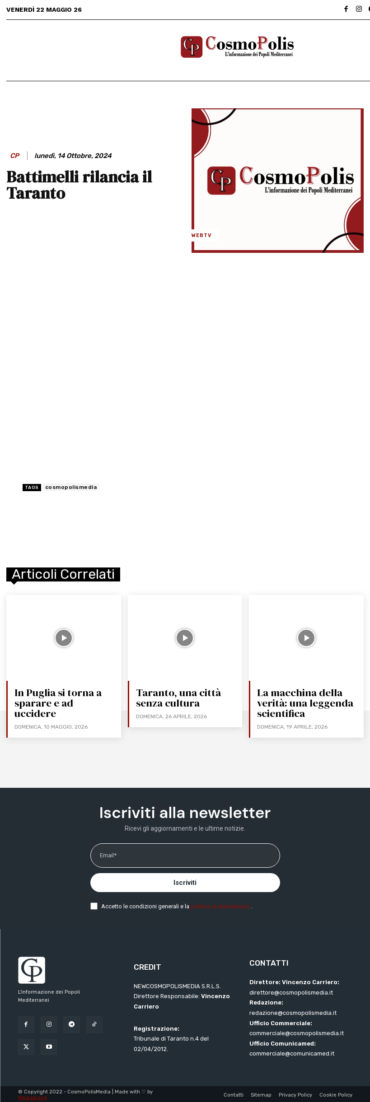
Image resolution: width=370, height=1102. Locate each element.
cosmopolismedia (71, 487)
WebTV (201, 235)
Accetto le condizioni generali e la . (176, 905)
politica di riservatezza (221, 905)
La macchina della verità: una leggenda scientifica (304, 702)
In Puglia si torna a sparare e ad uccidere (64, 697)
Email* (108, 854)
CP (14, 156)
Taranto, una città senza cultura (177, 697)
